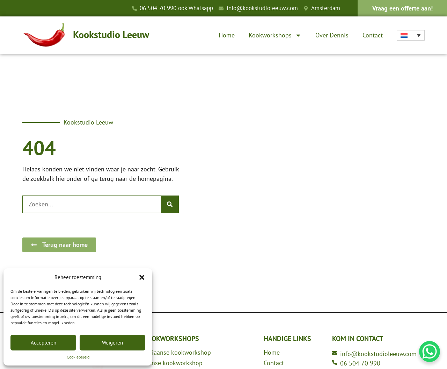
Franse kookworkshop (173, 363)
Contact (372, 35)
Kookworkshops (275, 35)
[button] (141, 277)
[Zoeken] (169, 204)
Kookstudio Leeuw (111, 34)
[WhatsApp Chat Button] (429, 351)
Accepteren (43, 342)
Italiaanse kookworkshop (177, 352)
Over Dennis (332, 35)
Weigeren (112, 342)
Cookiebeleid (78, 357)
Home (227, 35)
